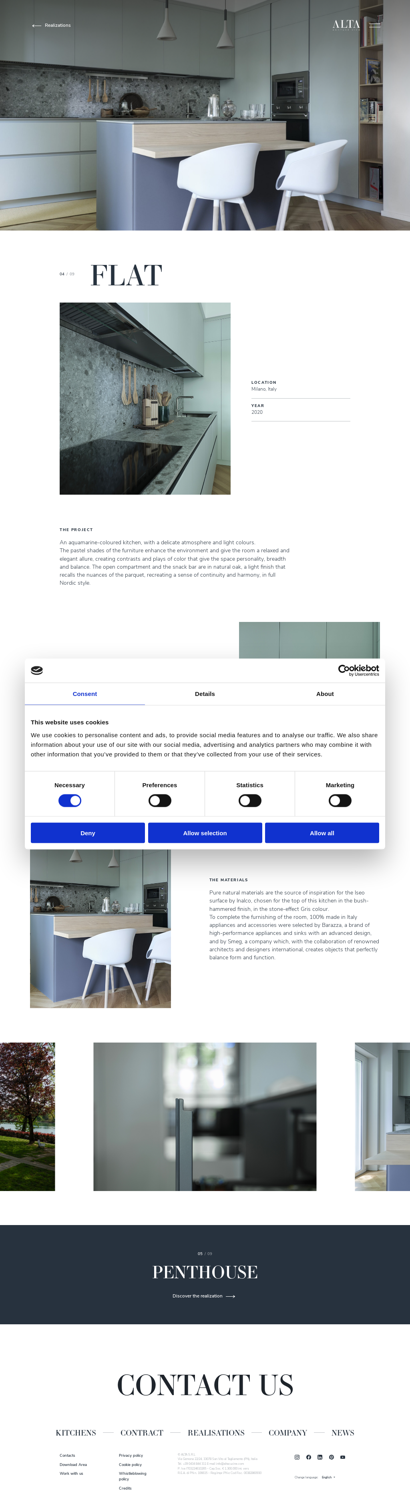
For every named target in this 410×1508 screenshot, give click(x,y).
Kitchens (76, 1432)
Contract (142, 1432)
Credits (125, 1488)
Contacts (67, 1456)
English (327, 1477)
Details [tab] (205, 693)
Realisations (216, 1432)
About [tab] (325, 693)
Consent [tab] (85, 693)
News (343, 1432)
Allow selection (205, 832)
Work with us (71, 1474)
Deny (87, 832)
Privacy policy (131, 1456)
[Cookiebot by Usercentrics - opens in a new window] (344, 671)
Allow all (322, 832)
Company (288, 1432)
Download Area (73, 1465)
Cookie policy (130, 1465)
